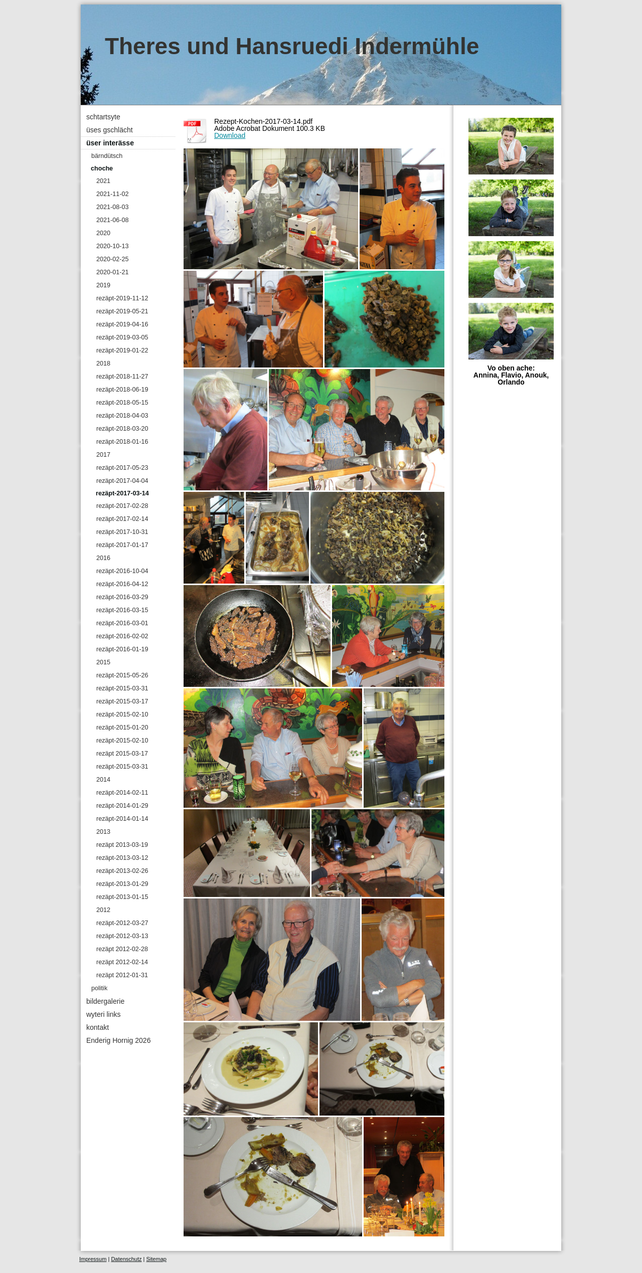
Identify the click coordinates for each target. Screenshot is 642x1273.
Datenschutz (126, 1259)
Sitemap (156, 1259)
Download (229, 135)
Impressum (92, 1259)
